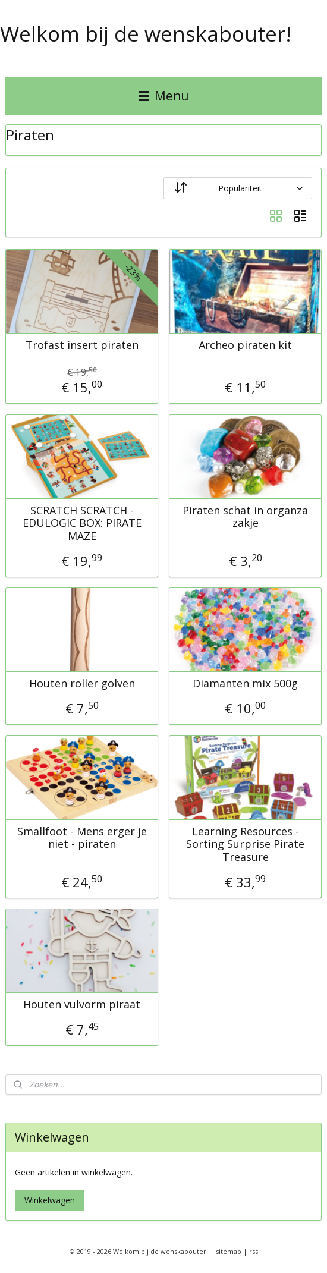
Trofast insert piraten (82, 345)
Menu (164, 95)
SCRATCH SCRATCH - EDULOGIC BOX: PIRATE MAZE (82, 523)
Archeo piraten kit (245, 345)
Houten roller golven (82, 683)
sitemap (228, 1251)
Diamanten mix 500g (245, 683)
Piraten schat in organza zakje (245, 516)
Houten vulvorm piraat (81, 1004)
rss (253, 1251)
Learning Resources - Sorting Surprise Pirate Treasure (245, 844)
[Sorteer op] (238, 188)
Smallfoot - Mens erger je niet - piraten (82, 837)
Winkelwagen (49, 1200)
